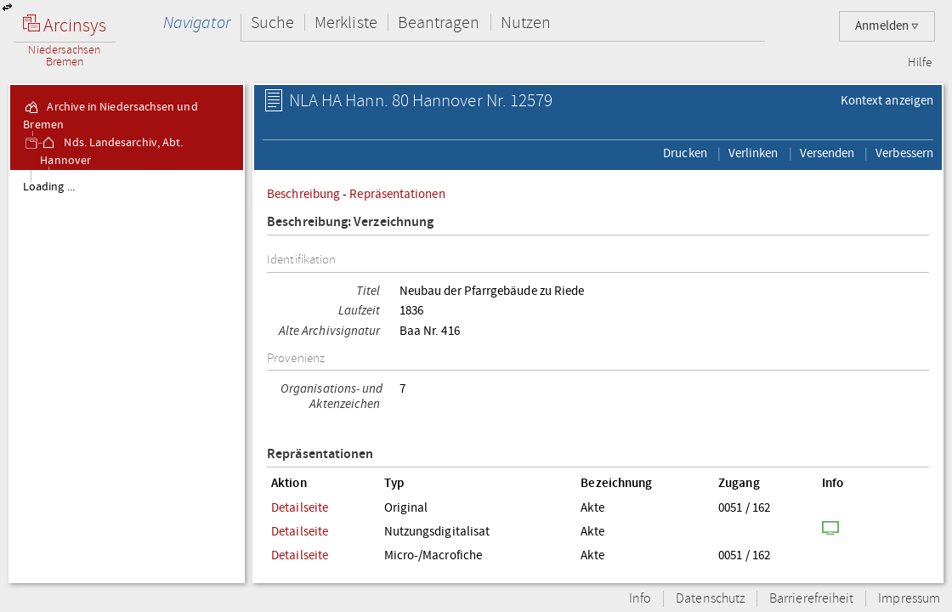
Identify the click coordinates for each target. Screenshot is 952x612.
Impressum (909, 599)
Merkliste (345, 22)
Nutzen (526, 22)
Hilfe (920, 63)
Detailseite (299, 507)
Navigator (196, 22)
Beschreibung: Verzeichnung (350, 222)
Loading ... (49, 187)
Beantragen (439, 22)
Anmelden (887, 26)
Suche (272, 22)
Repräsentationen (397, 193)
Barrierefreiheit (811, 599)
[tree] (126, 375)
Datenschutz (710, 599)
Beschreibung (303, 193)
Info (640, 599)
